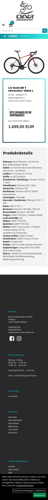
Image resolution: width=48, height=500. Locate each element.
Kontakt (11, 466)
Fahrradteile (13, 423)
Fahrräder (12, 36)
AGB (10, 472)
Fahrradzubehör (15, 420)
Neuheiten (12, 432)
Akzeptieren (39, 495)
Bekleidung (13, 426)
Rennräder (24, 36)
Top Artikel (13, 396)
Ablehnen (40, 490)
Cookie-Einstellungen (23, 490)
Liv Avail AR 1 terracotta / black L (20, 89)
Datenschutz (13, 469)
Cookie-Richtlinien (24, 485)
